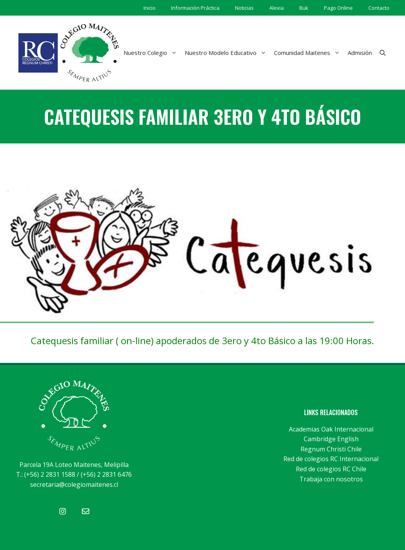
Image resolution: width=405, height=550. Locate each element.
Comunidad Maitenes (309, 52)
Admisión (360, 53)
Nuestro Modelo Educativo (227, 52)
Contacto (378, 7)
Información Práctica (195, 7)
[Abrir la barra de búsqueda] (382, 52)
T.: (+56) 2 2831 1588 (45, 474)
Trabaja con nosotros (331, 479)
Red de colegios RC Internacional (330, 459)
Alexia (276, 7)
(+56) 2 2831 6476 (106, 474)
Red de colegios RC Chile (331, 469)
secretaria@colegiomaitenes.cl (74, 484)
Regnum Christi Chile (331, 449)
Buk (303, 7)
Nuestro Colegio (152, 52)
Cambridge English (331, 439)
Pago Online (338, 7)
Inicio (149, 7)
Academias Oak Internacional (331, 429)
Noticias (244, 7)
